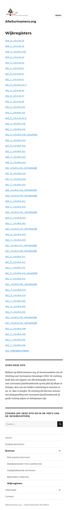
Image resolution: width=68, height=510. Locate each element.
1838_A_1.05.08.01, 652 (15, 201)
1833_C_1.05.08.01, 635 (15, 112)
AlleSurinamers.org (20, 21)
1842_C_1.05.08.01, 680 (15, 301)
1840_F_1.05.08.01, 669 (15, 240)
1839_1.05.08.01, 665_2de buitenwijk (21, 212)
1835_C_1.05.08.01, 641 (15, 151)
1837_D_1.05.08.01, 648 (15, 179)
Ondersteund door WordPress (36, 505)
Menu (58, 15)
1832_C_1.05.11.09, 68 (14, 101)
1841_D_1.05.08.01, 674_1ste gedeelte (21, 273)
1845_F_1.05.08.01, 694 (15, 345)
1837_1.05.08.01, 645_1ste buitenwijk (21, 168)
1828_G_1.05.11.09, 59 (14, 57)
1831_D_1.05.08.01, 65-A (16, 85)
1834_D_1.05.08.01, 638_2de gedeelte (21, 135)
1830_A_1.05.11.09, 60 (14, 63)
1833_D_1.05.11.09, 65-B (15, 118)
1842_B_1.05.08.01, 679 (15, 295)
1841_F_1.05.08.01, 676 (15, 279)
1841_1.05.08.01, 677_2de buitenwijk (21, 245)
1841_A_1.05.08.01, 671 (15, 256)
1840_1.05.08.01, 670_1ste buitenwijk (21, 229)
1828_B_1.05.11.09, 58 (14, 41)
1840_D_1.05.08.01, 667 (15, 234)
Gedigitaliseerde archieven (21, 470)
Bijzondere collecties (18, 477)
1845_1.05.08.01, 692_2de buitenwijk (21, 323)
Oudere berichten (14, 444)
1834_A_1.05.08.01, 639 (15, 124)
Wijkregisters (14, 483)
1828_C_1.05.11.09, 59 (14, 46)
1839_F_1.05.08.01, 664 (15, 223)
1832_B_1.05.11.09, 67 (14, 96)
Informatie (10, 490)
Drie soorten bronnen (18, 457)
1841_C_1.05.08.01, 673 (15, 268)
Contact (9, 496)
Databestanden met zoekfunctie (24, 464)
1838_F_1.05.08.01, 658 (15, 207)
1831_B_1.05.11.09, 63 (14, 74)
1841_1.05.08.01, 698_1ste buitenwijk (21, 251)
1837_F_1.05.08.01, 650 (15, 185)
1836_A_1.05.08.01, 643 (15, 157)
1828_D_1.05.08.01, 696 (15, 52)
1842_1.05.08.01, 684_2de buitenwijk (21, 284)
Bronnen (10, 451)
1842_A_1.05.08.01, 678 (15, 290)
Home (8, 437)
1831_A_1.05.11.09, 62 (14, 68)
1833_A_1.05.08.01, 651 (15, 107)
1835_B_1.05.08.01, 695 (15, 146)
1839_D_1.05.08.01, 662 (15, 218)
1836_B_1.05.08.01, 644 (15, 162)
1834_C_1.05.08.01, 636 (15, 129)
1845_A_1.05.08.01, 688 (15, 329)
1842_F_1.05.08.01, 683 (15, 312)
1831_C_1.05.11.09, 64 (14, 79)
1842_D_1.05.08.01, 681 (15, 306)
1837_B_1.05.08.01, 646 (15, 173)
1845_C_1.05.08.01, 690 (15, 334)
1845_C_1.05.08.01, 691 (15, 340)
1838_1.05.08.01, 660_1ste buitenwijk (21, 196)
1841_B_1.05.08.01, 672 (15, 262)
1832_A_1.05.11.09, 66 (14, 90)
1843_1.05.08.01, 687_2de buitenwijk (21, 317)
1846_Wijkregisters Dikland (17, 351)
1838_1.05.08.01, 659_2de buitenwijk (21, 190)
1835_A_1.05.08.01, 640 (15, 140)
